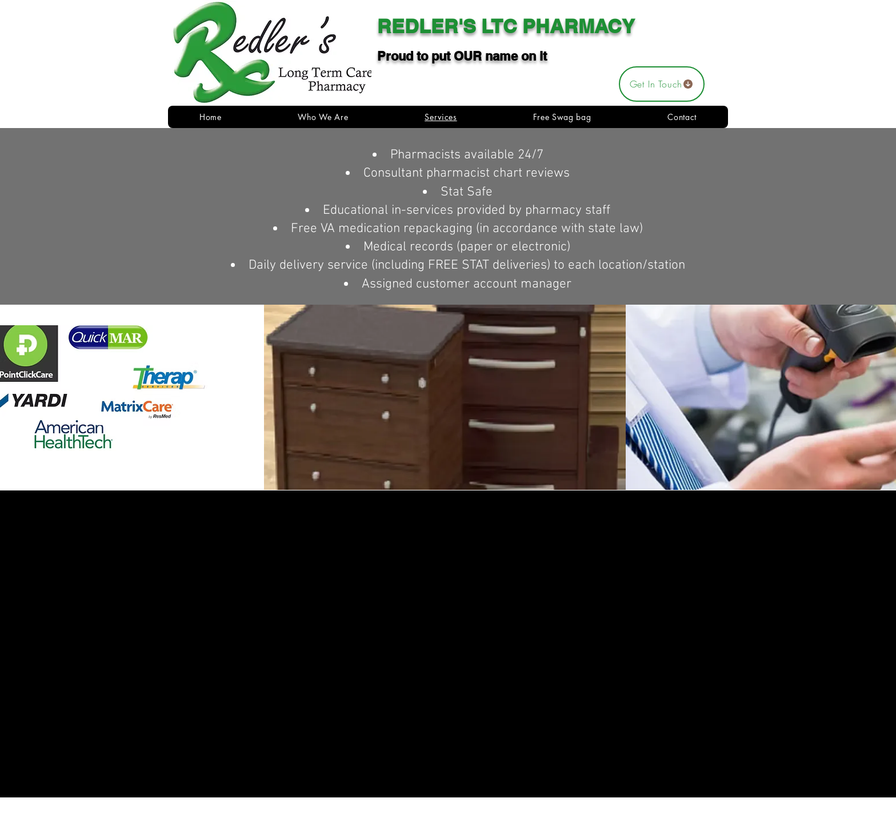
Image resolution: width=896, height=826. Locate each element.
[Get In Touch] (662, 84)
